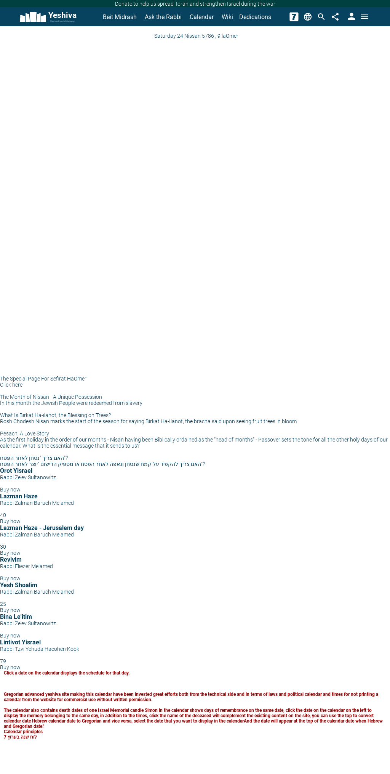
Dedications (255, 17)
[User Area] (350, 16)
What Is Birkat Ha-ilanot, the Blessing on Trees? (55, 415)
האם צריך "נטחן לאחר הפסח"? (34, 458)
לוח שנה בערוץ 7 (20, 737)
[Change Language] (307, 16)
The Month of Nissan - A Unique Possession (51, 397)
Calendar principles (23, 731)
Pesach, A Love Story (24, 433)
